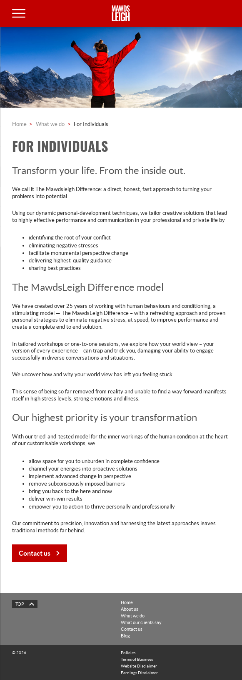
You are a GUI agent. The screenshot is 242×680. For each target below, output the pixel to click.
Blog (125, 635)
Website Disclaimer (139, 665)
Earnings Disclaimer (139, 672)
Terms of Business (137, 659)
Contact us (131, 629)
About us (129, 609)
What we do (50, 124)
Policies (128, 652)
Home (19, 124)
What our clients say (141, 622)
